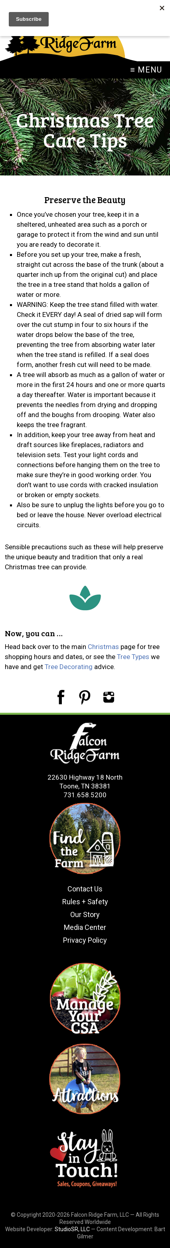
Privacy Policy (85, 940)
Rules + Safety (85, 901)
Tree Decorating (69, 667)
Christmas (103, 647)
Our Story (85, 914)
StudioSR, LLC (72, 1229)
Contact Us (85, 889)
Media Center (85, 927)
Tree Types (133, 657)
